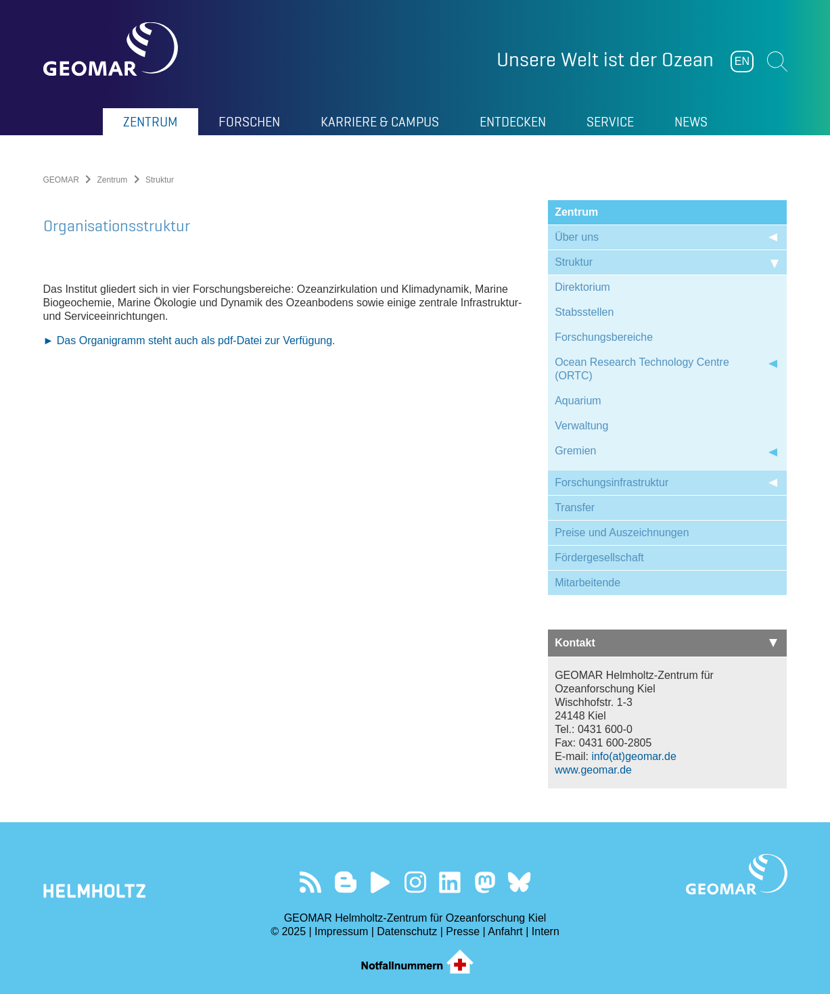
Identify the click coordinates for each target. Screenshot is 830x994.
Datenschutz (407, 931)
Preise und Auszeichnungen (622, 532)
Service (610, 122)
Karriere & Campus (380, 122)
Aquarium (578, 400)
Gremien (575, 450)
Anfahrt (505, 931)
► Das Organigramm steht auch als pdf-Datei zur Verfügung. (189, 670)
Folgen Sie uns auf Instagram (415, 882)
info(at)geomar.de (633, 756)
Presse (463, 931)
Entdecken (513, 122)
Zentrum (150, 122)
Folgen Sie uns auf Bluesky (519, 882)
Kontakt (666, 642)
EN (742, 61)
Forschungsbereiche (604, 337)
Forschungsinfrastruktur (611, 482)
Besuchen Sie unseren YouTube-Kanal (380, 882)
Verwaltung (581, 425)
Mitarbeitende (587, 582)
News (691, 122)
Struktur (574, 262)
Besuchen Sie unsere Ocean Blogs (345, 882)
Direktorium (582, 287)
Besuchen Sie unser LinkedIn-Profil (449, 882)
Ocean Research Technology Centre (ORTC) (642, 368)
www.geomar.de (593, 770)
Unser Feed (311, 882)
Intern (545, 931)
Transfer (575, 507)
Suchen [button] (777, 61)
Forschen (249, 122)
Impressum (341, 931)
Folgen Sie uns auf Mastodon (485, 882)
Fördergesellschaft (599, 557)
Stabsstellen (584, 312)
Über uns (577, 237)
